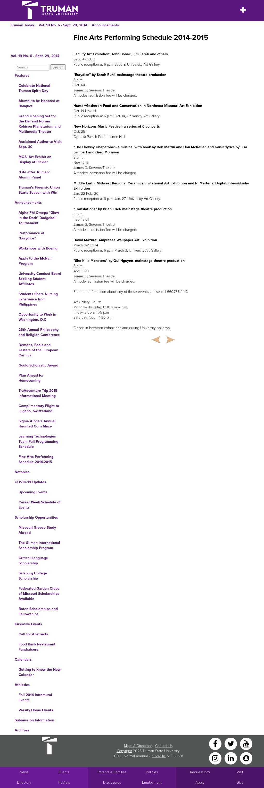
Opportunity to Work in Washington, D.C (37, 317)
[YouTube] (246, 743)
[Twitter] (231, 743)
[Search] (33, 67)
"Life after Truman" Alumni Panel (34, 175)
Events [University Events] (64, 772)
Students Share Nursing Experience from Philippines (38, 299)
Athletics (22, 685)
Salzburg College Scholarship (33, 576)
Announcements (105, 25)
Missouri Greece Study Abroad (37, 530)
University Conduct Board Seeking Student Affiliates (40, 278)
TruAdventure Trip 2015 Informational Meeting (38, 393)
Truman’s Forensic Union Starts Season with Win (39, 190)
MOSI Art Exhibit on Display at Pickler (35, 159)
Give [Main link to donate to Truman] (240, 782)
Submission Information (34, 720)
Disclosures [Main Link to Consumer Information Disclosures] (112, 782)
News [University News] (24, 772)
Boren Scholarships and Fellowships (38, 611)
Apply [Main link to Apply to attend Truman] (199, 782)
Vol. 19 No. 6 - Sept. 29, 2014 (63, 25)
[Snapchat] (246, 758)
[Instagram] (216, 758)
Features (22, 75)
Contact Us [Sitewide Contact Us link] (163, 746)
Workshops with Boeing (38, 248)
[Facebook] (216, 743)
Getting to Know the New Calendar (40, 672)
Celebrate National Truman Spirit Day (34, 88)
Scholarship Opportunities (36, 517)
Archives (22, 730)
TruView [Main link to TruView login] (64, 782)
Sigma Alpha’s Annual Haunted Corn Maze (37, 423)
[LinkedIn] (231, 758)
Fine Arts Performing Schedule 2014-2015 (36, 459)
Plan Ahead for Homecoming (31, 378)
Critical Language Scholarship (33, 560)
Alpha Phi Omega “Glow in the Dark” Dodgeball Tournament (39, 217)
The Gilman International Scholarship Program (39, 545)
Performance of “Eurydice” (31, 235)
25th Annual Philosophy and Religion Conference (39, 332)
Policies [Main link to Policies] (152, 772)
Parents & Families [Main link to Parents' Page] (112, 772)
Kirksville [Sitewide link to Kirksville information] (158, 756)
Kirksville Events (28, 624)
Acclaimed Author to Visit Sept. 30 (40, 144)
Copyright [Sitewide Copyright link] (124, 751)
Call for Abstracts (33, 634)
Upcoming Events (33, 492)
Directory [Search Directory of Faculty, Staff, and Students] (24, 782)
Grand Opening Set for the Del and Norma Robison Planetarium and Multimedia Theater (40, 124)
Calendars (23, 659)
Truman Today (22, 25)
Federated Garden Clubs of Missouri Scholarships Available (39, 593)
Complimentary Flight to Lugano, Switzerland (39, 408)
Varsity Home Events (36, 710)
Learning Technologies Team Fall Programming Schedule (38, 441)
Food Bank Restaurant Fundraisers (37, 647)
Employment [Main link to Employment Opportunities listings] (152, 782)
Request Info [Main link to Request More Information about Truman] (200, 772)
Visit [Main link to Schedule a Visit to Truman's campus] (240, 772)
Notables (22, 472)
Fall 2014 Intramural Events (35, 697)
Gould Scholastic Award (38, 365)
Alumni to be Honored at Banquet (39, 103)
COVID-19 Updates (30, 482)
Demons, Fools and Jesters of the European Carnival (38, 350)
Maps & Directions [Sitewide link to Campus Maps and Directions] (138, 746)
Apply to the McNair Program (35, 261)
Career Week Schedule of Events (40, 505)
